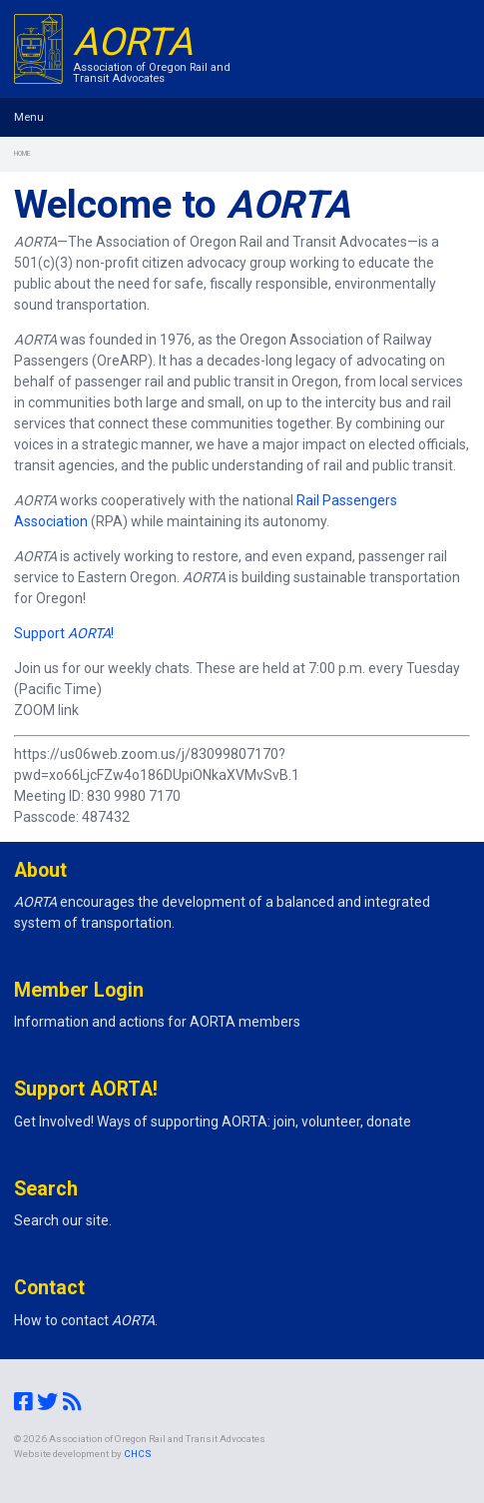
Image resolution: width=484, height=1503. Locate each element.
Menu (29, 117)
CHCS (138, 1453)
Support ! (64, 633)
